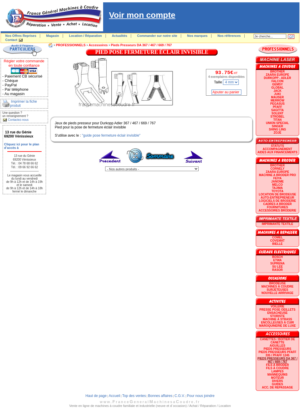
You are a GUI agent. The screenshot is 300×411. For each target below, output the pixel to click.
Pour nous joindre (200, 396)
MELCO (277, 184)
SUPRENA (277, 263)
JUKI (277, 94)
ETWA (277, 260)
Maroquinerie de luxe (277, 325)
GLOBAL (277, 87)
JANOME (277, 181)
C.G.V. (180, 396)
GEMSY (277, 84)
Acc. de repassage (277, 387)
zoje (277, 132)
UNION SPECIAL (277, 123)
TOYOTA (278, 191)
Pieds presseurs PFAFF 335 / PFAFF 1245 (277, 353)
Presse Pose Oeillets (278, 309)
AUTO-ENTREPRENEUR (277, 197)
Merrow (277, 100)
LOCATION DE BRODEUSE (277, 194)
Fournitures (277, 207)
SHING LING (277, 129)
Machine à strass (277, 319)
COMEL (277, 237)
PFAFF (277, 107)
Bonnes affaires (160, 396)
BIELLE (277, 243)
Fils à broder (277, 365)
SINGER (277, 126)
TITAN (277, 119)
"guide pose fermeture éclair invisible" (111, 135)
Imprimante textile (277, 224)
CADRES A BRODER (277, 204)
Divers (277, 381)
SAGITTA (277, 110)
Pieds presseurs (277, 348)
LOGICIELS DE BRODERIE (277, 200)
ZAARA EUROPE (277, 74)
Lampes (277, 371)
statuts (277, 145)
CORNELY (277, 168)
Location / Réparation (85, 35)
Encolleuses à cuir (277, 322)
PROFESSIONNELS (71, 45)
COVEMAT (277, 240)
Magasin (52, 35)
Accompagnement (277, 149)
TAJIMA (277, 188)
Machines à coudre (277, 286)
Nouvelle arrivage (278, 293)
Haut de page (96, 396)
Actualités (119, 35)
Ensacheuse (277, 312)
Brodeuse (277, 283)
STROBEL (277, 116)
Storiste (277, 316)
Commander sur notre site (157, 35)
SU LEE (277, 266)
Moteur (277, 377)
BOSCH (277, 257)
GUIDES (277, 384)
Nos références (229, 35)
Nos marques (197, 35)
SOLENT (278, 113)
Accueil (114, 396)
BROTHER (277, 71)
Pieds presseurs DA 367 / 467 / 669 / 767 (141, 45)
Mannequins (277, 374)
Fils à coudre (277, 368)
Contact (11, 40)
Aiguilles (277, 345)
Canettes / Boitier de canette (277, 341)
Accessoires (98, 45)
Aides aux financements (277, 152)
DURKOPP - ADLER (277, 78)
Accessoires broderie (277, 210)
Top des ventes (134, 396)
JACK (277, 90)
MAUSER (277, 97)
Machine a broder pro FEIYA (277, 176)
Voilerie (277, 306)
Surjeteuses (277, 289)
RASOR (277, 269)
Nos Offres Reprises (20, 35)
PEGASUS (277, 103)
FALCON (277, 81)
